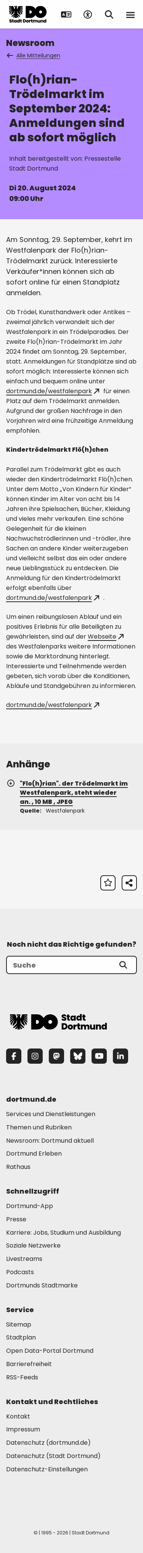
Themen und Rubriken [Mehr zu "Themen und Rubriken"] (39, 1127)
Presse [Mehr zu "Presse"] (16, 1219)
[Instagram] (35, 1056)
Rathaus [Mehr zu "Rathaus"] (18, 1166)
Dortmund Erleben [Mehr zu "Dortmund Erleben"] (34, 1153)
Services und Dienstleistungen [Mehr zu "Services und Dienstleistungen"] (50, 1114)
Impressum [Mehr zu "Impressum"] (23, 1429)
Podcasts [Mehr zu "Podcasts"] (20, 1272)
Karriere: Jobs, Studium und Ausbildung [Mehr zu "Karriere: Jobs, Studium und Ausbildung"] (63, 1232)
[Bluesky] (77, 1056)
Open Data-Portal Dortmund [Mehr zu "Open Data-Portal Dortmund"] (49, 1350)
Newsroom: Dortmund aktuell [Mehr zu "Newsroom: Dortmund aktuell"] (50, 1140)
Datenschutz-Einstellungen (47, 1469)
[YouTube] (99, 1056)
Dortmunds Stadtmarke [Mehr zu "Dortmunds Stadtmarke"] (42, 1285)
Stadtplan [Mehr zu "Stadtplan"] (21, 1337)
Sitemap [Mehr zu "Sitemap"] (18, 1324)
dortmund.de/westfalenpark (52, 391)
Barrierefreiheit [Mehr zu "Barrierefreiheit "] (29, 1364)
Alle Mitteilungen (34, 55)
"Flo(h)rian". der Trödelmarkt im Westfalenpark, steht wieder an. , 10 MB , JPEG (67, 792)
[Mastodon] (56, 1056)
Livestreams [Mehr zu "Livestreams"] (24, 1258)
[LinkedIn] (120, 1056)
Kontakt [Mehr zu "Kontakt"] (18, 1416)
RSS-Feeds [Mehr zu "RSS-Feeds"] (22, 1377)
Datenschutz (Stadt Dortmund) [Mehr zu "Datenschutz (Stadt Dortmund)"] (53, 1456)
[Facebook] (13, 1056)
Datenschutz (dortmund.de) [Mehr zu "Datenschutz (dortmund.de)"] (48, 1442)
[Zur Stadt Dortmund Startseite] (28, 14)
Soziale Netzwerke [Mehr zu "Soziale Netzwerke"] (33, 1245)
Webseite (106, 636)
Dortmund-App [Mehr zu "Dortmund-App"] (29, 1206)
